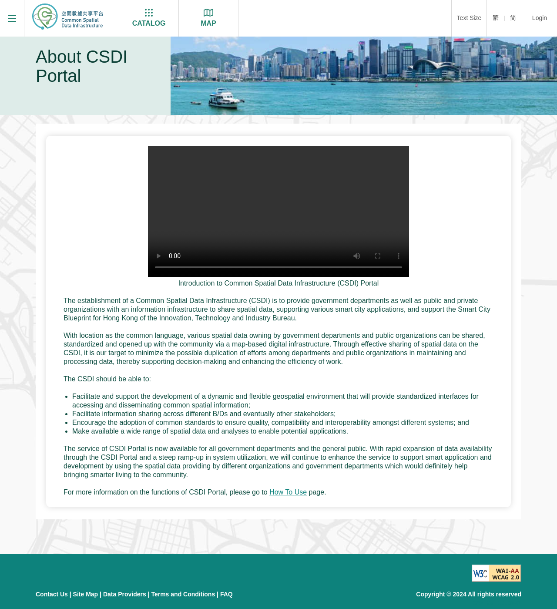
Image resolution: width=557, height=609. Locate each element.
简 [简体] (513, 17)
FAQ (226, 594)
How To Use (288, 492)
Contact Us (52, 594)
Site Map (85, 594)
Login (539, 17)
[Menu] (12, 18)
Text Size (469, 17)
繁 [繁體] (496, 17)
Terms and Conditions (183, 594)
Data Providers (124, 594)
